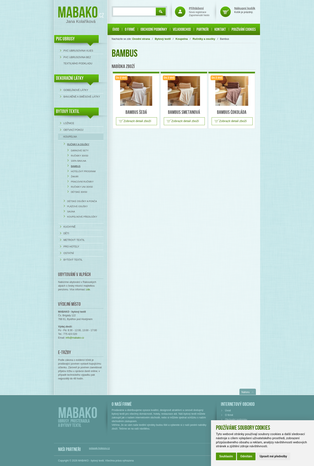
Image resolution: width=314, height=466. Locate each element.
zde (88, 289)
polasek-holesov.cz (99, 448)
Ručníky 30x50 (79, 155)
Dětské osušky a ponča (82, 201)
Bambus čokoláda (231, 112)
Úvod (115, 29)
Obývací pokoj (73, 129)
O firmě (130, 29)
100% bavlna (78, 161)
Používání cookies (244, 29)
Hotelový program (83, 171)
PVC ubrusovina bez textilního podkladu (77, 60)
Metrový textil (74, 240)
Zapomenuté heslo (199, 15)
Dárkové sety (80, 150)
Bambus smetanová (184, 112)
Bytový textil (67, 111)
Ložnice (68, 123)
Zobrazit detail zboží (137, 121)
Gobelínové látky (75, 90)
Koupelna (70, 136)
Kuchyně (69, 226)
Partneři (203, 29)
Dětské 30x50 (79, 192)
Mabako (78, 13)
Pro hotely (71, 246)
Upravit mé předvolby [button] (273, 456)
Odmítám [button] (246, 456)
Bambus (75, 166)
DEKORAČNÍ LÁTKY (70, 78)
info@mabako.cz (75, 337)
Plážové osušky (77, 206)
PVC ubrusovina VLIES (78, 50)
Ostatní (68, 253)
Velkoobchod (182, 29)
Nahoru (245, 392)
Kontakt (220, 29)
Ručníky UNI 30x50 (82, 187)
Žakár (74, 176)
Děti (66, 233)
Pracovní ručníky (82, 181)
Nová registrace (197, 12)
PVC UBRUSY (65, 39)
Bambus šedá (136, 112)
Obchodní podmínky (154, 29)
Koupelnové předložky (82, 216)
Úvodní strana (141, 38)
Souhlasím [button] (226, 456)
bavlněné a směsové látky (81, 96)
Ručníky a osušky (78, 144)
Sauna (71, 211)
